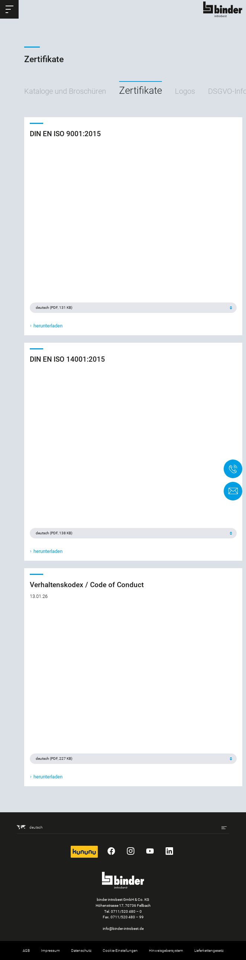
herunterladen (48, 326)
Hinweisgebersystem (166, 950)
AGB (26, 950)
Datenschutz (81, 950)
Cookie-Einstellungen (120, 950)
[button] (9, 9)
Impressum (50, 950)
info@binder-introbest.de (123, 929)
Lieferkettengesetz (209, 950)
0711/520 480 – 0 (126, 911)
